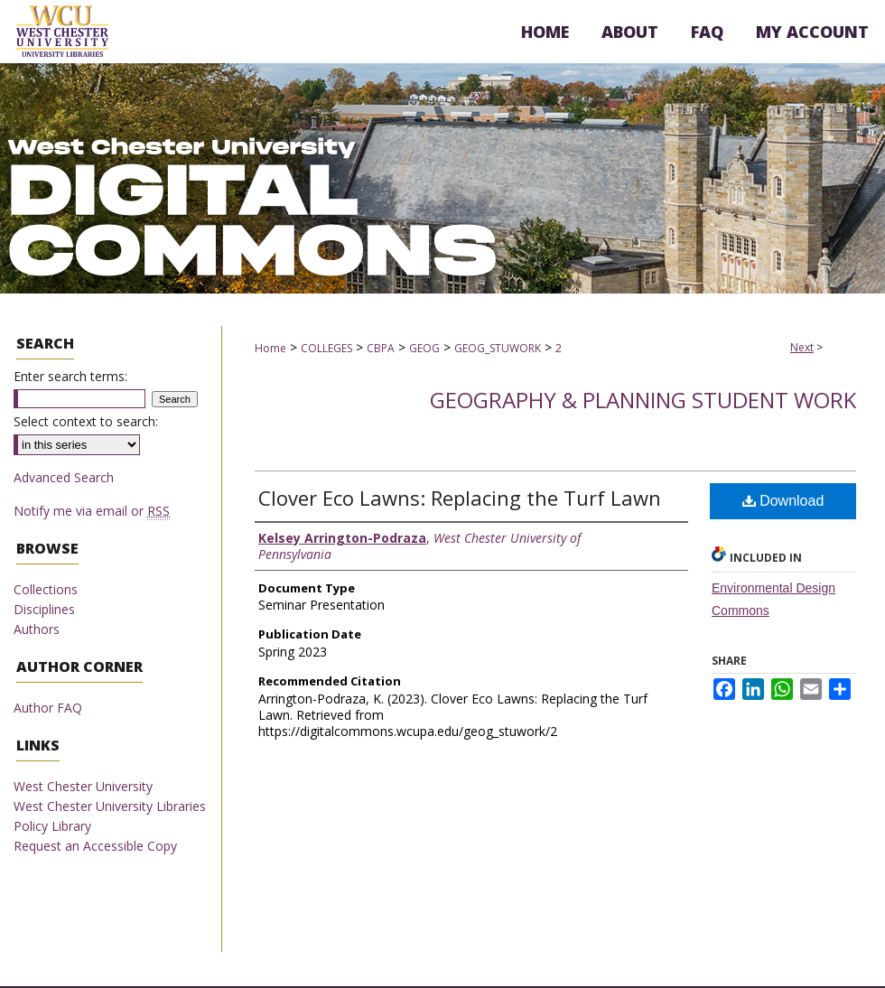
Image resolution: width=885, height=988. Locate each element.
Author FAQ (48, 707)
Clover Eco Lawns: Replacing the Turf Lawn (459, 497)
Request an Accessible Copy (95, 845)
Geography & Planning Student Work (643, 400)
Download (783, 500)
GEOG (424, 348)
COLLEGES (326, 348)
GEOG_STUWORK (497, 348)
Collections (46, 589)
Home (270, 348)
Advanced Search (64, 477)
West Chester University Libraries (110, 806)
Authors (37, 629)
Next (802, 347)
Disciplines (44, 609)
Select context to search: (86, 421)
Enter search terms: (70, 376)
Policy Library (52, 825)
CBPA (381, 348)
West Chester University (83, 786)
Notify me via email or (92, 510)
